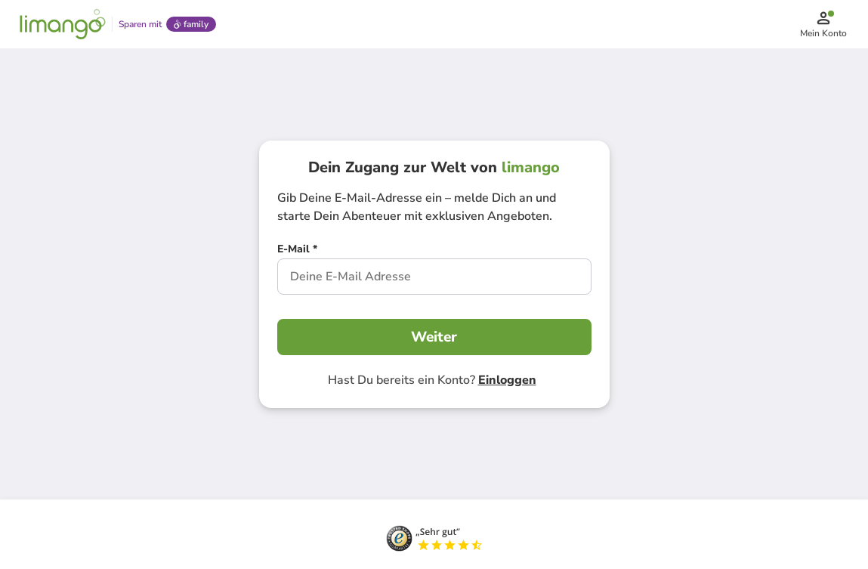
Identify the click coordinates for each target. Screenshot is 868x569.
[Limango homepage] (63, 24)
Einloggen (507, 380)
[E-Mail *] (297, 250)
